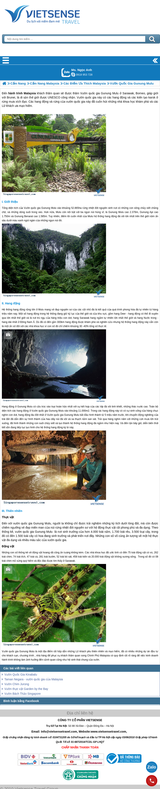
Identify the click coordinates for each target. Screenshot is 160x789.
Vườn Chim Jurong (16, 684)
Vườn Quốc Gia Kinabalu (20, 674)
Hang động (12, 303)
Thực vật (8, 517)
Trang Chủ (52, 13)
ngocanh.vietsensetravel (73, 74)
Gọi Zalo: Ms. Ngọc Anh (66, 72)
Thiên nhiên (14, 511)
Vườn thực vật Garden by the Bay (26, 689)
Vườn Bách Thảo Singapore (22, 693)
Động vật (8, 546)
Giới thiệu (11, 201)
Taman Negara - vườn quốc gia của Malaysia (33, 679)
